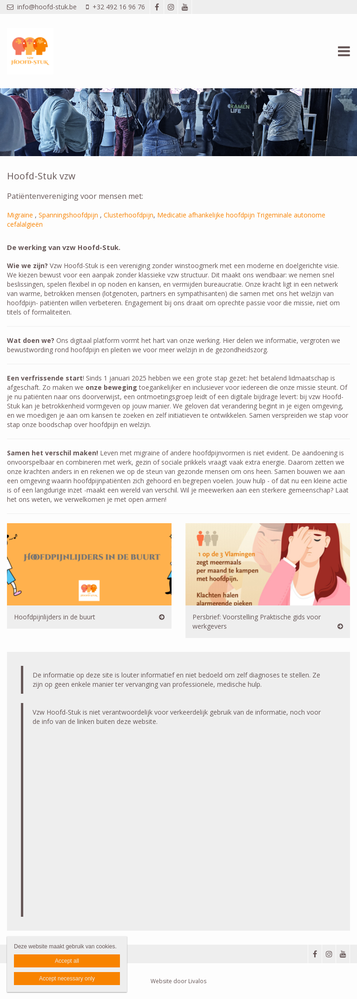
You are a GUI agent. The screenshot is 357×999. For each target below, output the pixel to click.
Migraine (20, 214)
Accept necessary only (67, 978)
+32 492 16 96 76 (115, 6)
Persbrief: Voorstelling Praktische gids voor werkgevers (256, 621)
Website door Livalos (178, 981)
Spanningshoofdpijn (68, 214)
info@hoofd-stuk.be (42, 6)
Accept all (67, 961)
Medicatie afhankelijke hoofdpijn (206, 214)
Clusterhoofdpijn (128, 214)
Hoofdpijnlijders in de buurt (54, 616)
